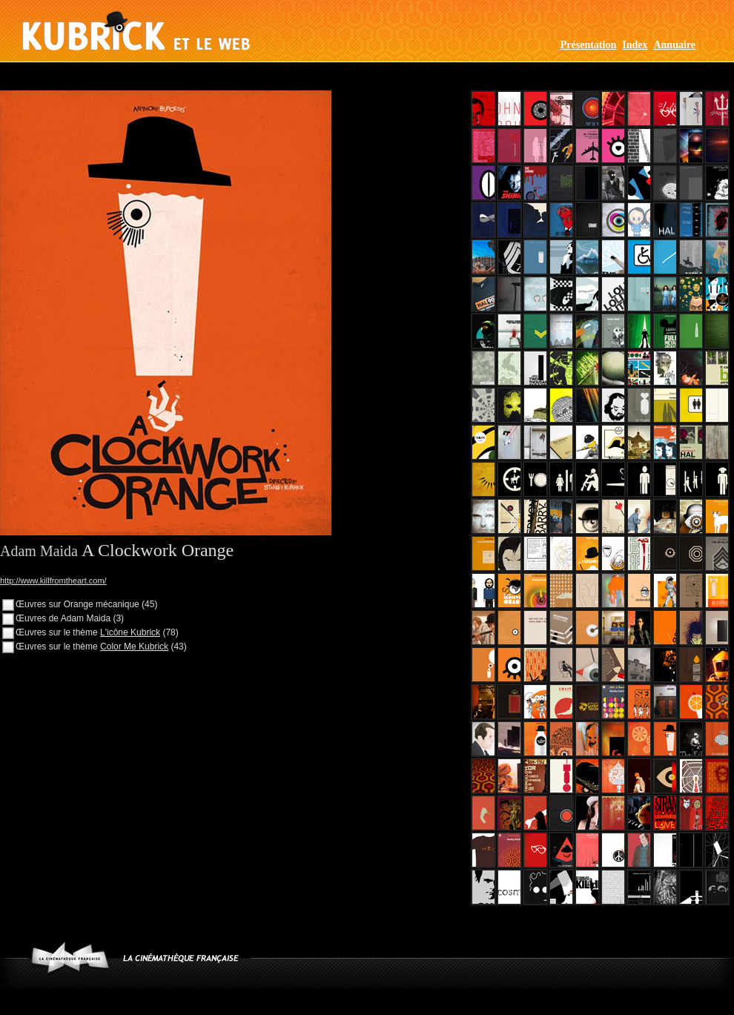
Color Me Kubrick (134, 646)
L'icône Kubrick (130, 632)
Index (634, 44)
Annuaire (674, 44)
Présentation (588, 44)
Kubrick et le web (136, 30)
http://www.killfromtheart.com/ (53, 580)
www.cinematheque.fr (70, 957)
